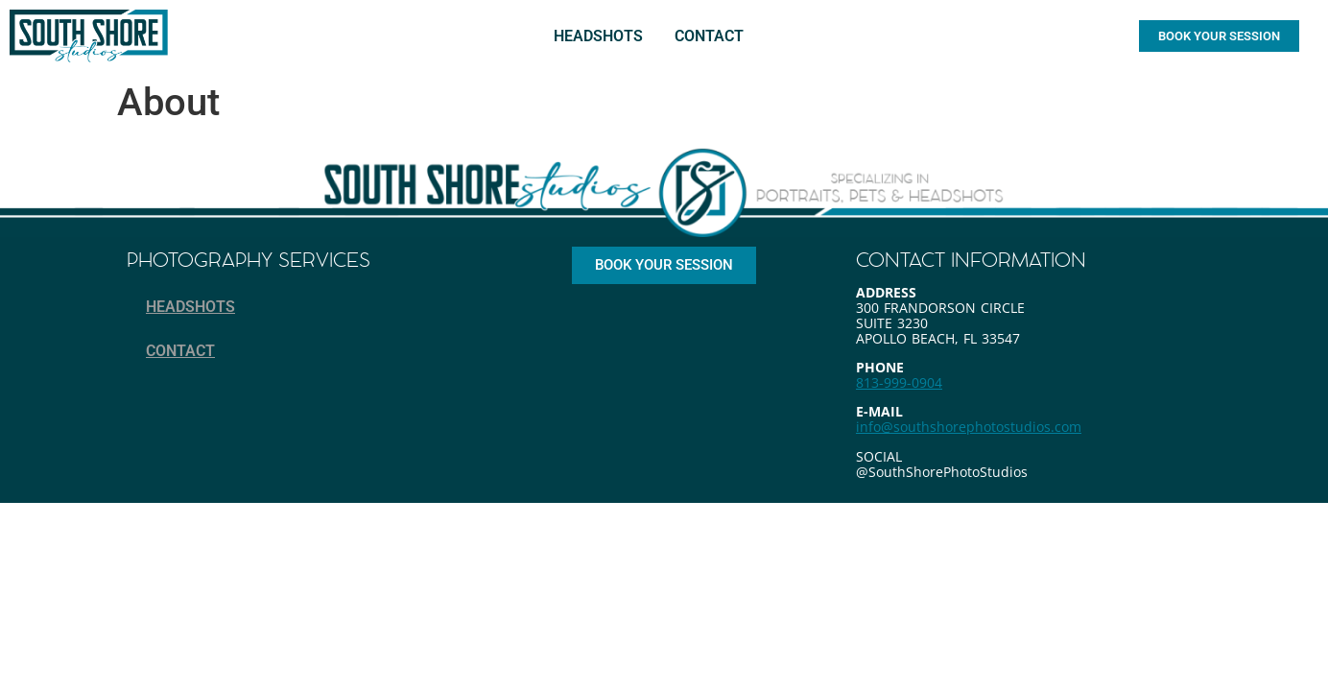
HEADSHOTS (598, 36)
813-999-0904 (899, 382)
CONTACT (709, 36)
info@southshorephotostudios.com (968, 426)
